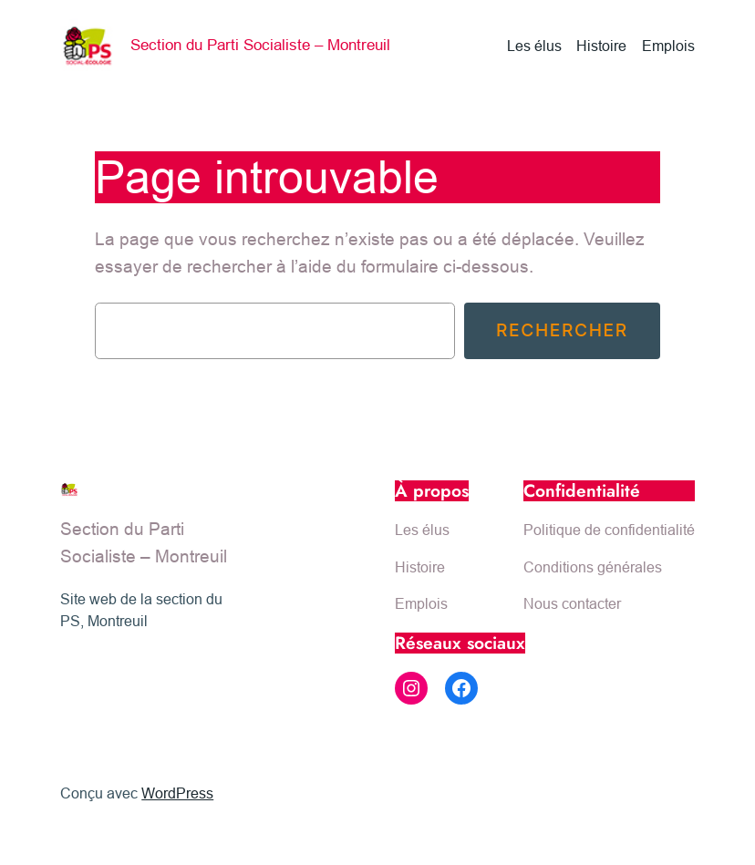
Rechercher (562, 330)
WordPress (177, 793)
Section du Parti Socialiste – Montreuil (260, 45)
